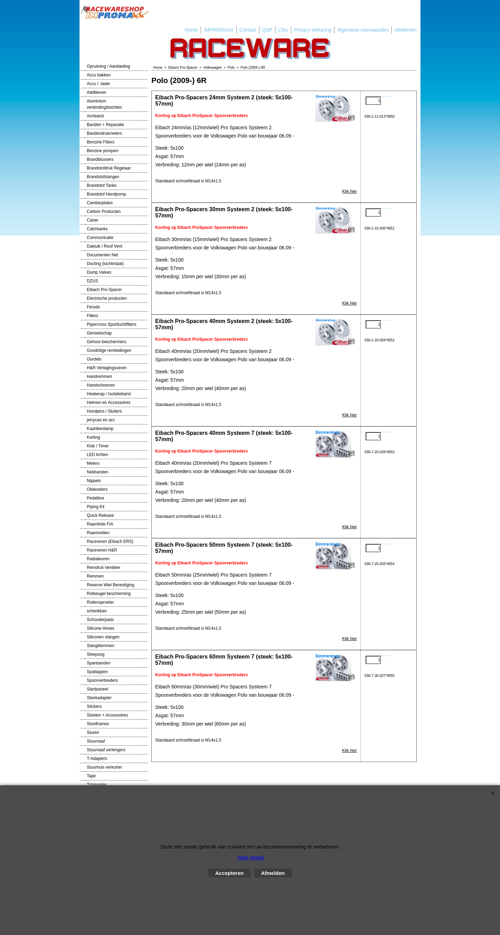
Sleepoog (96, 654)
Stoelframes (98, 723)
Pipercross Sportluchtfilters (111, 324)
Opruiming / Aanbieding (108, 66)
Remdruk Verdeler (103, 567)
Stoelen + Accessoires (107, 715)
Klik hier (349, 191)
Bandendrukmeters (104, 133)
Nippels (94, 480)
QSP (267, 30)
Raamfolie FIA (100, 524)
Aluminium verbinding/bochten (104, 104)
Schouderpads (100, 619)
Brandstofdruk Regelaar (109, 168)
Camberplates (100, 202)
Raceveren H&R (102, 550)
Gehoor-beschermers (106, 341)
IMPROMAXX (219, 30)
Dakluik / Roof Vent (104, 246)
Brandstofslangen (103, 176)
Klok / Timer (98, 446)
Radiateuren (98, 558)
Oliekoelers (97, 489)
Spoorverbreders (102, 680)
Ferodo (93, 307)
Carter (92, 220)
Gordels (94, 359)
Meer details (251, 857)
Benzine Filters (100, 142)
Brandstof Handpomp (106, 194)
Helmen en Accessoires (108, 402)
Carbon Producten (103, 211)
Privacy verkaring (312, 30)
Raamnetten (98, 532)
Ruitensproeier (100, 602)
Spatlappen (97, 671)
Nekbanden (97, 472)
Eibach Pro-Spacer (104, 289)
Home (191, 30)
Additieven (96, 92)
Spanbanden (98, 663)
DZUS (92, 281)
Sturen (93, 732)
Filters (92, 315)
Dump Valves (99, 272)
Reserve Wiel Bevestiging (110, 584)
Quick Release (100, 515)
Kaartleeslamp (100, 428)
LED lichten (97, 454)
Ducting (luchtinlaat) (105, 263)
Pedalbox (95, 498)
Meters (93, 463)
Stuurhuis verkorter (104, 767)
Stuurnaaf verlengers (106, 749)
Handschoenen (101, 385)
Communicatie (100, 237)
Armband (95, 116)
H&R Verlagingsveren (107, 367)
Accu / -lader (98, 83)
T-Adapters (97, 758)
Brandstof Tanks (102, 185)
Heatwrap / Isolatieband (109, 393)
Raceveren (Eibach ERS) (110, 541)
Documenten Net (102, 255)
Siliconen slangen (103, 637)
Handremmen (99, 376)
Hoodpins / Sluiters (104, 411)
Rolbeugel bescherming (109, 593)
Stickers (94, 706)
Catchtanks (97, 228)
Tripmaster (97, 784)
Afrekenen (405, 30)
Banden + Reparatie (105, 124)
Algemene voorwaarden (363, 30)
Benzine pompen (102, 150)
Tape (91, 775)
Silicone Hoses (100, 628)
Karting (93, 437)
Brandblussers (100, 159)
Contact (248, 30)
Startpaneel (97, 689)
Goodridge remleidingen (109, 350)
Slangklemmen (100, 645)
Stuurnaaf (96, 741)
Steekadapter (99, 697)
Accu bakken (99, 75)
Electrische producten (107, 298)
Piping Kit (96, 506)
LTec (283, 30)
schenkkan (97, 611)
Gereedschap (99, 333)
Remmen (95, 576)
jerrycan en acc (101, 419)
